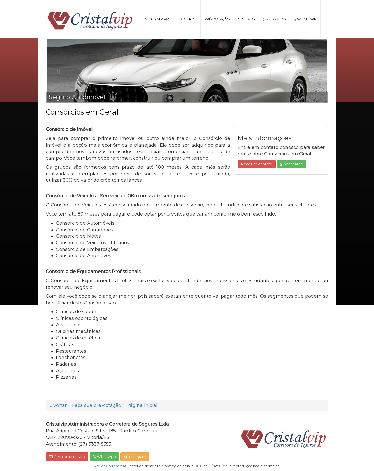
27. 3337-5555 (274, 19)
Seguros (188, 19)
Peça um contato (67, 456)
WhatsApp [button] (291, 164)
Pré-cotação (217, 19)
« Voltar (58, 405)
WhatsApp (305, 19)
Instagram (135, 456)
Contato (246, 19)
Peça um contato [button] (256, 164)
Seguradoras (158, 19)
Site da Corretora (108, 466)
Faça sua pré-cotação (96, 405)
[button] (57, 70)
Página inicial (141, 405)
